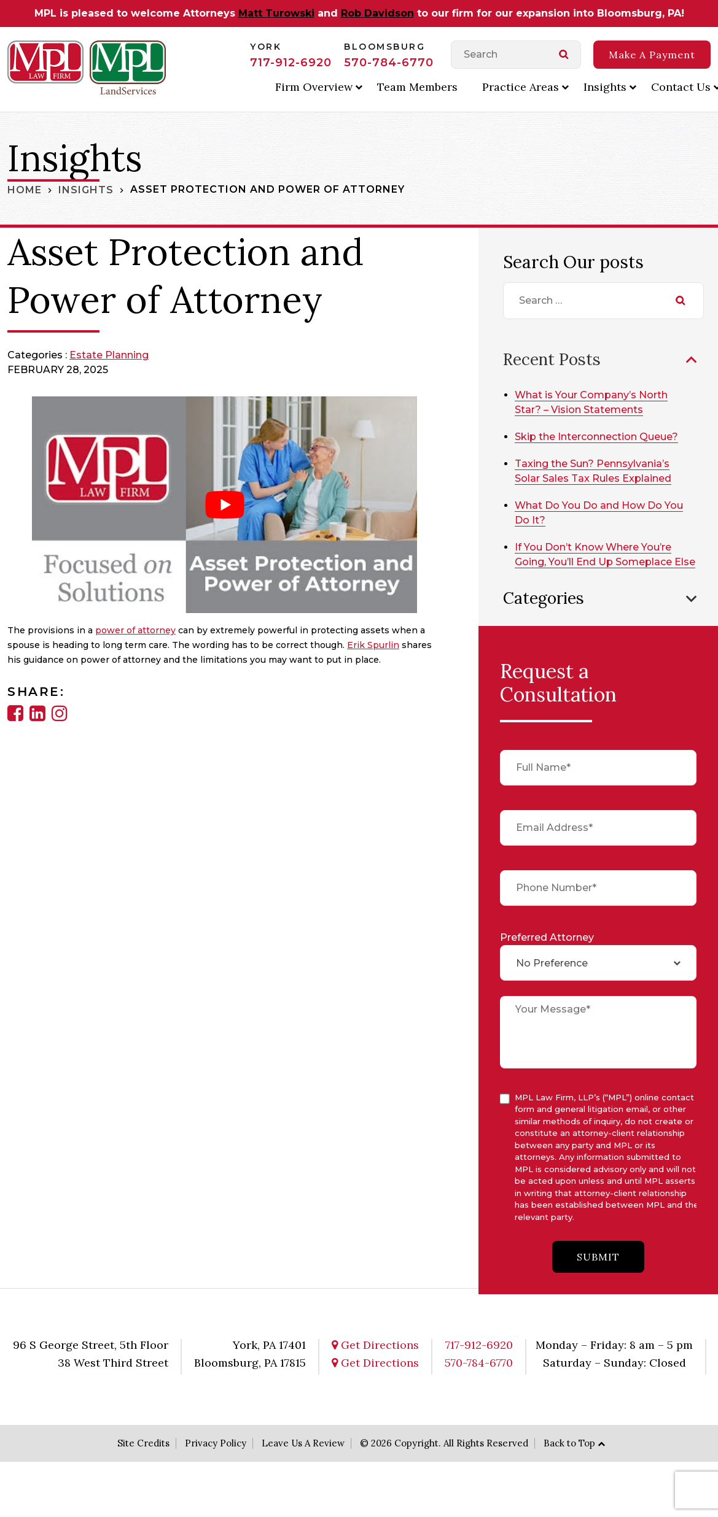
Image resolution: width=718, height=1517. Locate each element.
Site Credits (143, 1456)
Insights (604, 87)
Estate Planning (109, 355)
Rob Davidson (377, 13)
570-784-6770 (389, 62)
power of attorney (135, 630)
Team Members (417, 87)
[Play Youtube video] (224, 504)
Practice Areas (520, 87)
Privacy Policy (215, 1456)
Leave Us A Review (303, 1456)
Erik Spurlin (373, 644)
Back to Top (569, 1456)
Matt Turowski (276, 13)
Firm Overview (314, 87)
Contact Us (681, 87)
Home (24, 189)
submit (598, 1271)
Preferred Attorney (547, 951)
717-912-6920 (291, 62)
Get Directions (375, 1358)
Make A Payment (652, 54)
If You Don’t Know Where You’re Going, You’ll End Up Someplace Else (595, 561)
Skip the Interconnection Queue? (599, 436)
